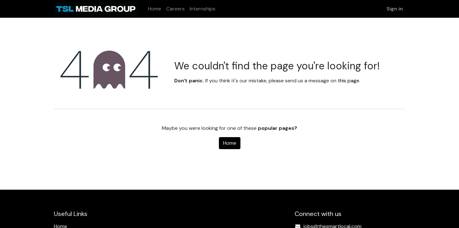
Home (229, 143)
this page (348, 80)
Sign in (394, 8)
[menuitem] (154, 9)
